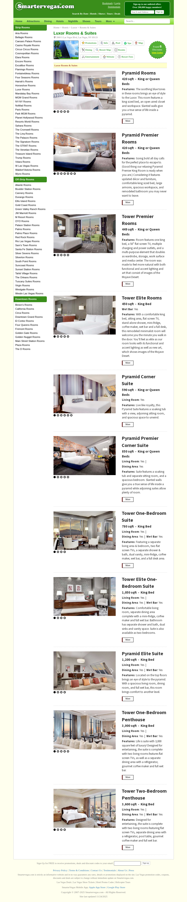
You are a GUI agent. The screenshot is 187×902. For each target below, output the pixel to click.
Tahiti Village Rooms (26, 273)
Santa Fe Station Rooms (28, 249)
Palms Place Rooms (26, 233)
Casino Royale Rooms (27, 45)
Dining (48, 21)
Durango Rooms (24, 197)
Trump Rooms (23, 157)
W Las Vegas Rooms (26, 165)
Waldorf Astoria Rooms (27, 169)
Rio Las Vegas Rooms (27, 241)
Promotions (89, 42)
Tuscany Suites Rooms (28, 281)
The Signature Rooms (27, 141)
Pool (116, 43)
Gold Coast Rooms (25, 205)
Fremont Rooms (24, 329)
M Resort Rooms (24, 217)
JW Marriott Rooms (25, 213)
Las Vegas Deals (64, 882)
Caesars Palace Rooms (28, 41)
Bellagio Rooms (24, 37)
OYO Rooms (22, 221)
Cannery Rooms (24, 193)
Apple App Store (97, 887)
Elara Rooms (22, 57)
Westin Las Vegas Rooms (29, 293)
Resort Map (103, 49)
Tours (98, 21)
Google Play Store (116, 887)
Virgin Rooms (22, 285)
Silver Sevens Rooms (27, 253)
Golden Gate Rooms (26, 333)
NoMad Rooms (23, 105)
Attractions (33, 21)
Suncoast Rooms (24, 265)
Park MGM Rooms (25, 113)
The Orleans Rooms (26, 277)
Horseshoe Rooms (25, 85)
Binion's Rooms (23, 304)
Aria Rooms (21, 33)
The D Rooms (23, 349)
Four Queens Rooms (26, 325)
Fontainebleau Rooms (27, 73)
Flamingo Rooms (24, 69)
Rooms (120, 49)
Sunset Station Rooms (27, 269)
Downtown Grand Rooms (29, 317)
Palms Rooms (23, 229)
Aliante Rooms (23, 185)
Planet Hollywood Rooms (29, 117)
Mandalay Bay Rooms (27, 93)
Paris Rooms (22, 109)
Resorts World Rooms (27, 121)
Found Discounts (157, 48)
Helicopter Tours (122, 882)
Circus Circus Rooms (26, 49)
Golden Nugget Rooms (27, 337)
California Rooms (24, 309)
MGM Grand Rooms (26, 97)
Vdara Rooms (22, 161)
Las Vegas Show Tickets (84, 882)
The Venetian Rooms (26, 149)
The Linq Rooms (24, 133)
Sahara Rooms (23, 125)
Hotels (60, 21)
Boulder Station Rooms (28, 189)
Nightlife (73, 21)
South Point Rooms (26, 261)
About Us (122, 870)
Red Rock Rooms (25, 237)
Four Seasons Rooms (27, 77)
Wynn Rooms (22, 174)
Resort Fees (125, 56)
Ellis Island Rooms (25, 201)
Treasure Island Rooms (28, 153)
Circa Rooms (22, 313)
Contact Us (96, 870)
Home (19, 21)
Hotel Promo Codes (105, 882)
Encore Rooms (23, 61)
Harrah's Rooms (24, 81)
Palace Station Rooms (27, 225)
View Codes (157, 53)
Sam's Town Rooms (26, 245)
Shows (86, 21)
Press (131, 870)
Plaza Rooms (22, 345)
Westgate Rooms (24, 289)
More (110, 21)
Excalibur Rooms (24, 65)
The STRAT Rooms (26, 145)
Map (139, 43)
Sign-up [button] (159, 12)
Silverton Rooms (24, 257)
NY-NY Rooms (23, 101)
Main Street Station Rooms (30, 341)
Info (104, 43)
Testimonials (114, 6)
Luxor (74, 27)
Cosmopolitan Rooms (27, 53)
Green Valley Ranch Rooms (30, 209)
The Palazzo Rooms (26, 137)
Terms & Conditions (79, 870)
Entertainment (90, 56)
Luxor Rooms (22, 89)
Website (108, 56)
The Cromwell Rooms (27, 129)
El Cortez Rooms (24, 321)
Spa (127, 43)
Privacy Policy (60, 870)
